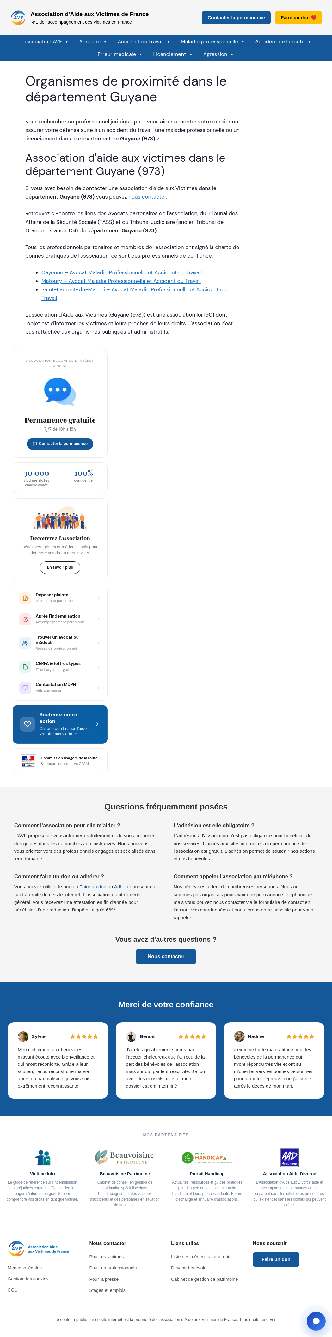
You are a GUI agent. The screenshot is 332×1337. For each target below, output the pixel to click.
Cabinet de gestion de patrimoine (204, 1279)
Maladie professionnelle (213, 41)
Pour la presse (104, 1279)
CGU (13, 1289)
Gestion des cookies (28, 1278)
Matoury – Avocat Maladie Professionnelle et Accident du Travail (121, 281)
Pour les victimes (106, 1256)
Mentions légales (25, 1267)
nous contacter (147, 196)
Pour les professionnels (113, 1267)
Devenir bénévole (188, 1267)
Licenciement (173, 54)
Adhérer (122, 886)
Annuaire (93, 41)
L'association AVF (44, 41)
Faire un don (298, 17)
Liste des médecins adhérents (201, 1256)
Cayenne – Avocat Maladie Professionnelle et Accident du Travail (121, 272)
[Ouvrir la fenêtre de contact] (316, 1321)
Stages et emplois (107, 1290)
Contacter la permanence (236, 17)
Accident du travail (144, 41)
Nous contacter (166, 956)
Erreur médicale (120, 54)
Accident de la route (283, 41)
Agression (218, 54)
